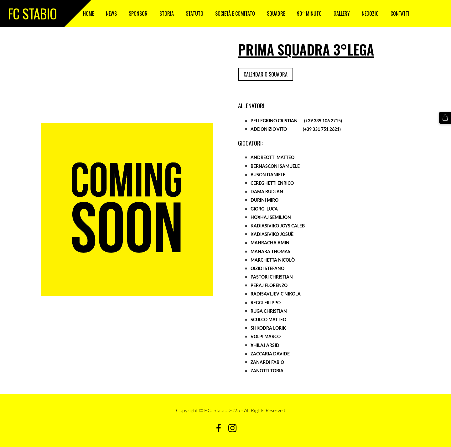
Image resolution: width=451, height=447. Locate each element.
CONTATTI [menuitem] (400, 13)
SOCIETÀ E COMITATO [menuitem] (235, 13)
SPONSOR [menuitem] (138, 13)
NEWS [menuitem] (111, 13)
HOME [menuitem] (88, 13)
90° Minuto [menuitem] (309, 13)
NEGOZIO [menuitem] (370, 13)
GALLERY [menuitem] (342, 13)
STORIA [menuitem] (166, 13)
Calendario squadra (266, 74)
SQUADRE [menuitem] (276, 13)
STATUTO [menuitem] (194, 13)
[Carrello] (445, 118)
